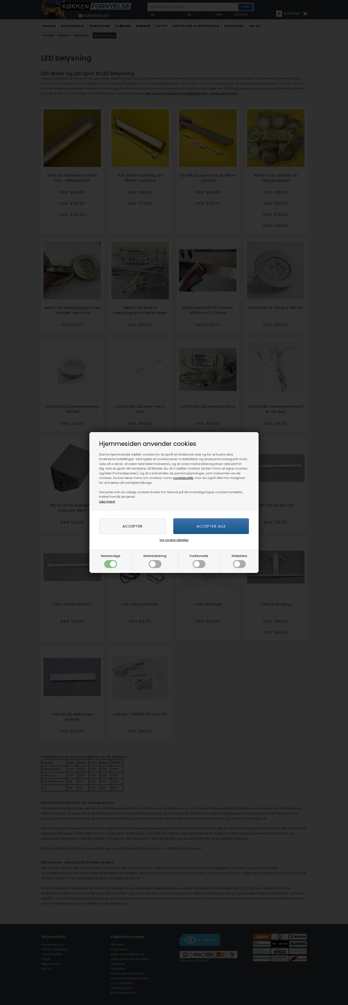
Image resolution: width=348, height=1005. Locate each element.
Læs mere (107, 501)
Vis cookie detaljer (174, 540)
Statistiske (239, 561)
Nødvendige (110, 561)
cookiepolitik (183, 478)
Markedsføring (155, 561)
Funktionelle (199, 561)
